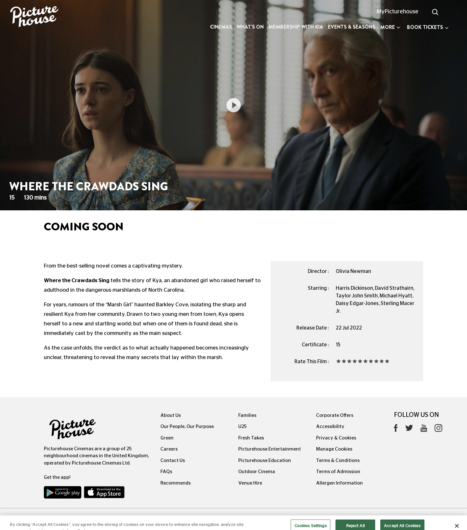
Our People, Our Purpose (187, 426)
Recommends (175, 483)
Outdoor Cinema (256, 471)
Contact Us (172, 460)
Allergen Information (339, 483)
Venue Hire (250, 483)
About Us (170, 415)
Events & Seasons (351, 27)
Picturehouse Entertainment (269, 449)
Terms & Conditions (338, 460)
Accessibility (330, 426)
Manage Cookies (334, 449)
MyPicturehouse (397, 12)
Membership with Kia (295, 27)
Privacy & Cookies (336, 438)
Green (166, 438)
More (390, 27)
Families (247, 415)
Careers (169, 449)
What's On (250, 27)
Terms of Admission (338, 471)
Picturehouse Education (264, 460)
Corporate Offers (334, 415)
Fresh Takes (251, 438)
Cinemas (221, 27)
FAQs (166, 471)
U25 (242, 426)
